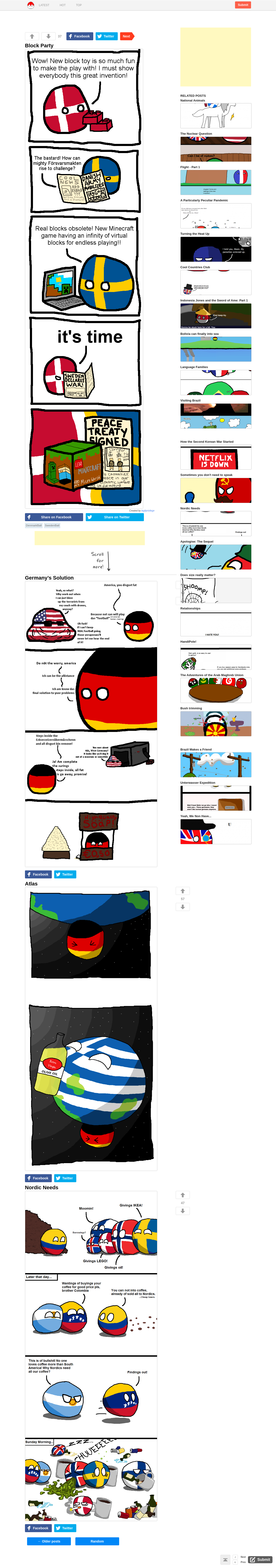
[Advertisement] (90, 538)
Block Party (39, 46)
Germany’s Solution (49, 578)
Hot (62, 5)
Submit (243, 5)
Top (79, 5)
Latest (44, 5)
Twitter (109, 36)
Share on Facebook (56, 517)
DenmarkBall (34, 525)
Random (97, 1541)
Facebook (82, 36)
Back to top (225, 1560)
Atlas (31, 884)
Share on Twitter (117, 517)
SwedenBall (52, 525)
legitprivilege (147, 510)
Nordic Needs (41, 1187)
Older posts (49, 1541)
